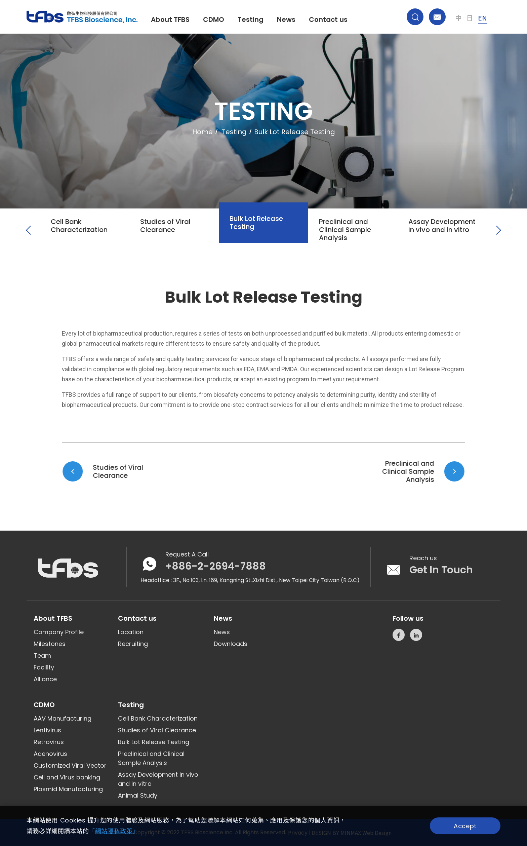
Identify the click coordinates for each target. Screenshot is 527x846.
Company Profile (59, 632)
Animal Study (137, 795)
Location (131, 632)
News (286, 19)
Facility (44, 667)
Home (202, 132)
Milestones (50, 644)
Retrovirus (49, 742)
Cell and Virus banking (67, 777)
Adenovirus (50, 753)
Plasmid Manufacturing (68, 789)
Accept (465, 826)
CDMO (213, 19)
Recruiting (133, 644)
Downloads (230, 644)
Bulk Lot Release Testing (153, 742)
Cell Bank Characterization (158, 718)
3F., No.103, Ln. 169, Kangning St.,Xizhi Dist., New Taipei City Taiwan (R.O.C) (266, 580)
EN (482, 18)
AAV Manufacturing (62, 718)
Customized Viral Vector (70, 765)
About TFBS (170, 19)
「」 (113, 831)
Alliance (45, 679)
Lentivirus (47, 730)
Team (42, 655)
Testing (251, 19)
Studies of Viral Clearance (157, 730)
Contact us (328, 19)
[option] (84, 240)
